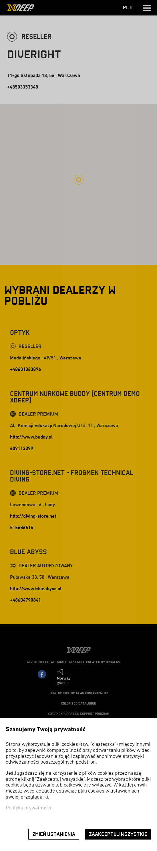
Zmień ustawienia (53, 834)
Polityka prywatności (28, 808)
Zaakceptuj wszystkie (118, 834)
